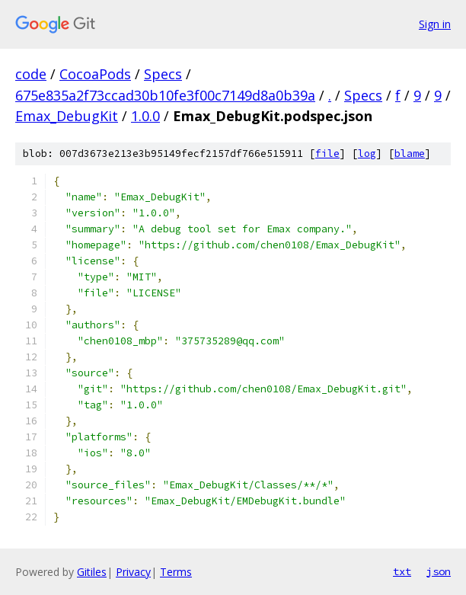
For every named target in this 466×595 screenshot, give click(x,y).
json (438, 571)
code (30, 74)
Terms (176, 572)
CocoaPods (95, 74)
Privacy (133, 572)
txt (402, 571)
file (327, 153)
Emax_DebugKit (66, 116)
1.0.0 (145, 116)
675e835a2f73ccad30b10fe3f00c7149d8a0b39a (165, 95)
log (367, 153)
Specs (163, 74)
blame (409, 153)
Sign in (435, 24)
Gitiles (92, 572)
